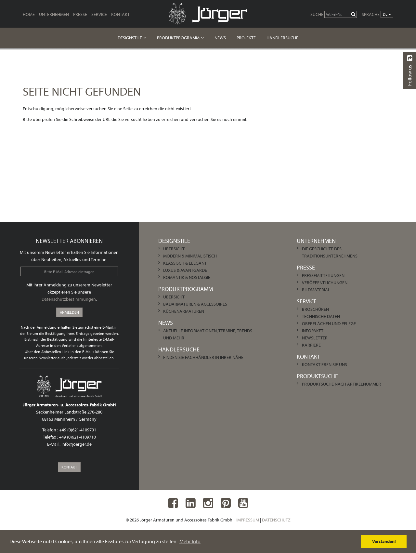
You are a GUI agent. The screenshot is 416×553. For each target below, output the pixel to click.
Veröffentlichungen (324, 282)
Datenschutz (276, 520)
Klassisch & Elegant (185, 263)
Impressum (247, 520)
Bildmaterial (316, 290)
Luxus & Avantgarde (185, 270)
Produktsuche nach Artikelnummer (341, 384)
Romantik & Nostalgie (186, 277)
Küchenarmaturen (183, 311)
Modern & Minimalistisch (190, 256)
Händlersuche (282, 38)
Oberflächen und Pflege (329, 323)
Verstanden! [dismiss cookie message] (384, 541)
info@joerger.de (76, 444)
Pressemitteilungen (323, 275)
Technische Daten (321, 316)
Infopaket (312, 331)
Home (29, 14)
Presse (80, 14)
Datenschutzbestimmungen (69, 299)
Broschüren (315, 309)
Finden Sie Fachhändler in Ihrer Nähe (203, 357)
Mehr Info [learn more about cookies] (190, 541)
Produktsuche (317, 376)
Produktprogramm (178, 38)
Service (99, 14)
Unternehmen (54, 14)
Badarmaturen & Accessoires (195, 304)
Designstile (130, 38)
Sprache (371, 14)
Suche (316, 14)
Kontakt (120, 14)
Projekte (246, 38)
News (220, 38)
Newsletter (315, 338)
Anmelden (69, 312)
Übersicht (174, 249)
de (387, 14)
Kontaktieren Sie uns (324, 364)
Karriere (311, 345)
